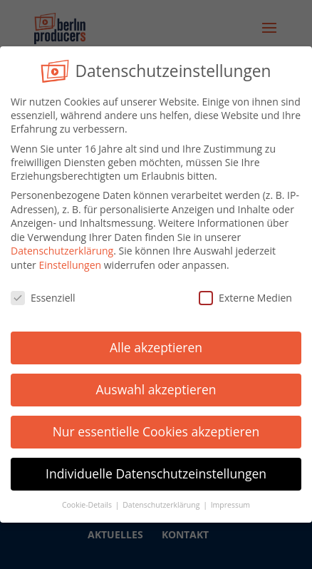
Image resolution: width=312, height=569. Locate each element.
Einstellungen (69, 260)
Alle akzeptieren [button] (156, 343)
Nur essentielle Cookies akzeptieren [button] (156, 426)
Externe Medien (245, 292)
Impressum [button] (230, 500)
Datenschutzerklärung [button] (162, 500)
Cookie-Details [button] (88, 500)
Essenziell (43, 292)
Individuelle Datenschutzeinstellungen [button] (156, 468)
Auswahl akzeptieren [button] (156, 385)
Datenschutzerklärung (62, 245)
